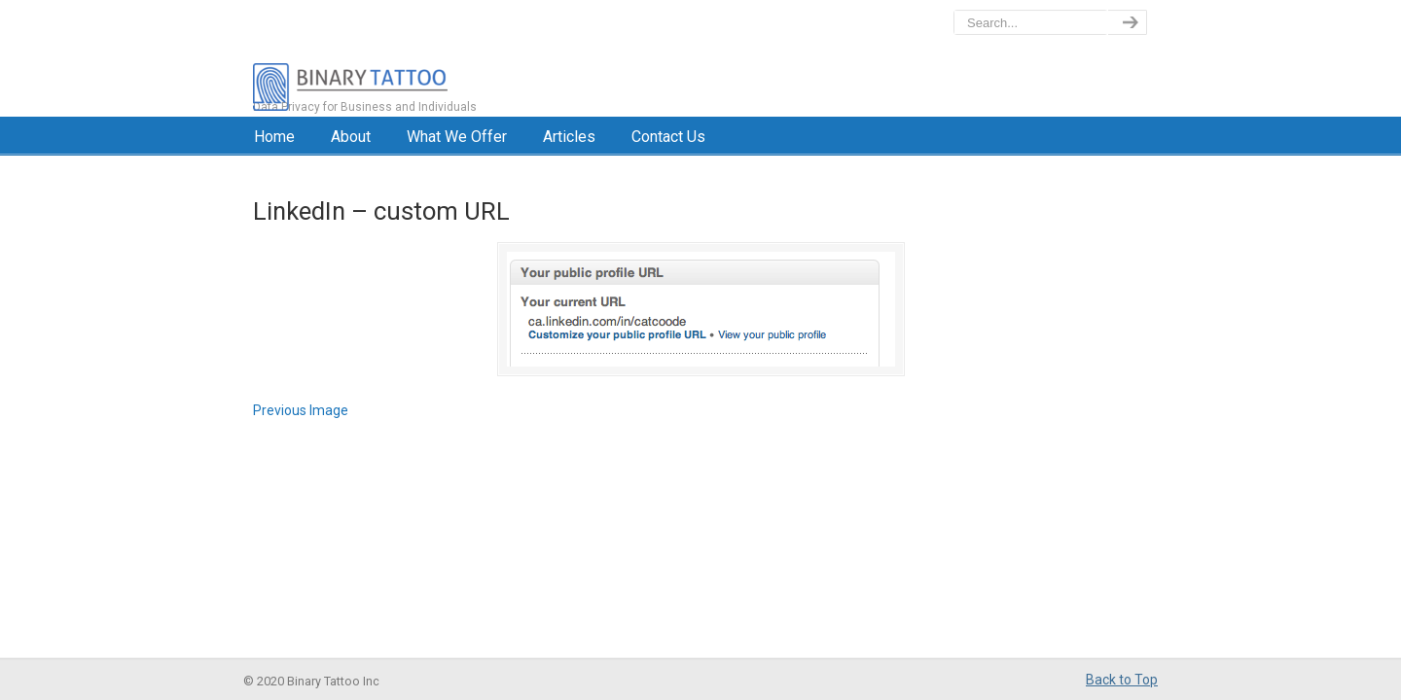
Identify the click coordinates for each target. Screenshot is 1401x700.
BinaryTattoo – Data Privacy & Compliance (434, 58)
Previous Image (300, 410)
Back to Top (1122, 679)
